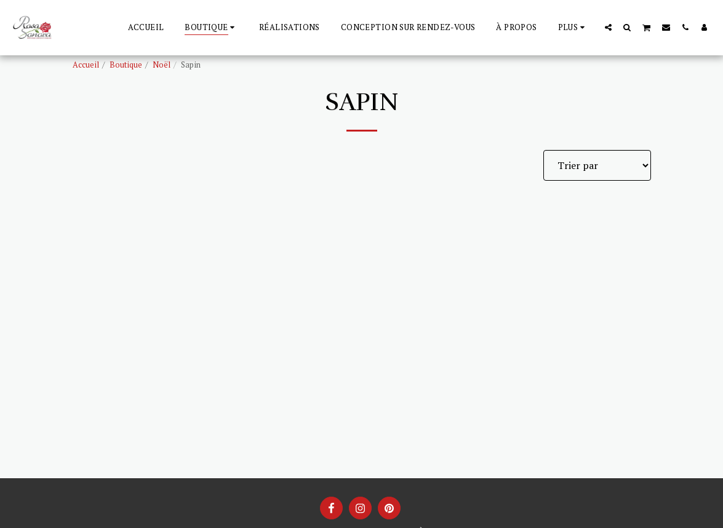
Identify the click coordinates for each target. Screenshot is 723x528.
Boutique (126, 65)
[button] (608, 27)
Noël (161, 65)
